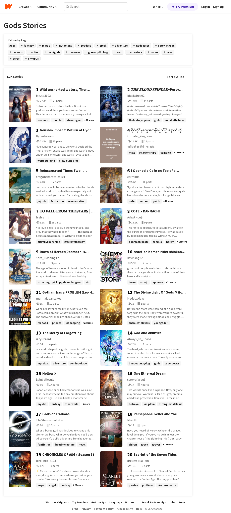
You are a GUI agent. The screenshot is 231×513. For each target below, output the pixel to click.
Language (115, 502)
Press (181, 502)
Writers (129, 502)
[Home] (8, 6)
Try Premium (182, 7)
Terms (74, 509)
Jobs (172, 502)
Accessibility (125, 509)
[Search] (67, 7)
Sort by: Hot (177, 77)
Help (139, 509)
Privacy (86, 509)
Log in (205, 7)
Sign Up (218, 7)
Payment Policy (104, 509)
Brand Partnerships (153, 502)
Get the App (98, 502)
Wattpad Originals (57, 502)
